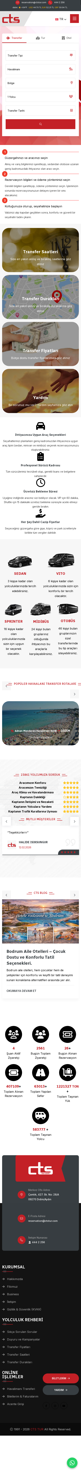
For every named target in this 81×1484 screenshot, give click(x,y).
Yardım (60, 1389)
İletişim (11, 1302)
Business (13, 1294)
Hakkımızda (15, 1279)
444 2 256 (59, 2)
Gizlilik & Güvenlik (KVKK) (24, 1309)
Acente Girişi (15, 1404)
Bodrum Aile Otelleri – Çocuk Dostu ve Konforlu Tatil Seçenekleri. (36, 958)
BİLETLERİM (61, 1378)
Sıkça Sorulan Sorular (22, 1332)
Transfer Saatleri (18, 1354)
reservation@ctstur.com (34, 2)
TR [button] (59, 19)
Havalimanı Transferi (21, 1389)
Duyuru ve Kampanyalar (23, 1339)
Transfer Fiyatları (18, 1347)
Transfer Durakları (19, 1362)
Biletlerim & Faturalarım (22, 1396)
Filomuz (12, 1286)
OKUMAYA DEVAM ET (22, 992)
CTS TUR (37, 1429)
